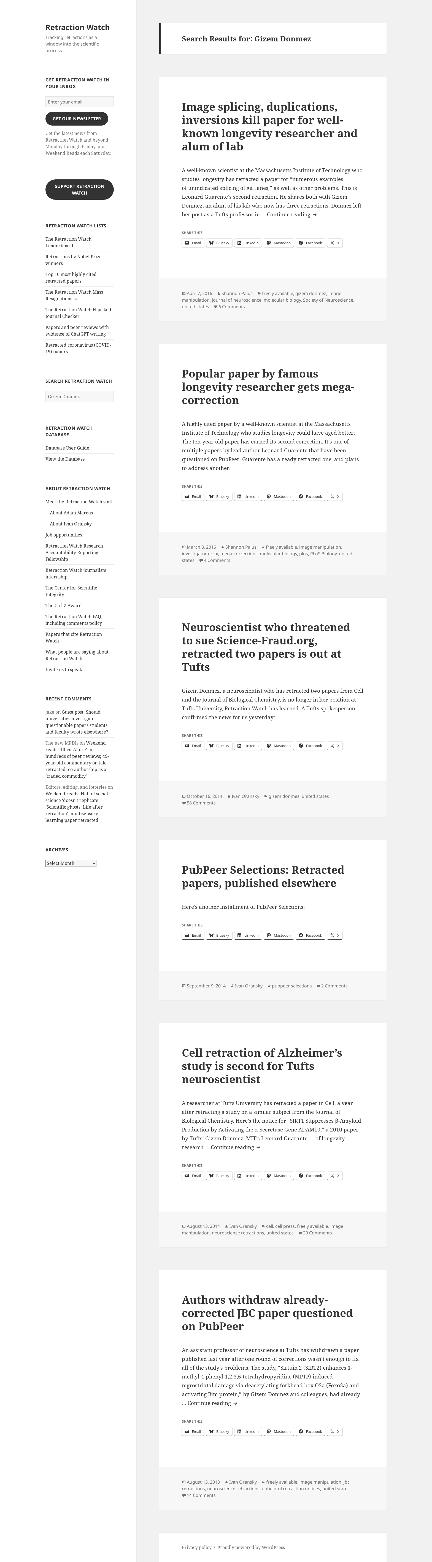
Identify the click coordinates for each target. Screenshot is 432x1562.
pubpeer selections (292, 986)
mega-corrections (239, 554)
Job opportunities (63, 535)
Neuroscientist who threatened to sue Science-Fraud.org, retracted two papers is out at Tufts (266, 647)
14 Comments (201, 1495)
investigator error (200, 554)
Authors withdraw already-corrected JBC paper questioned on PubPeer (267, 1312)
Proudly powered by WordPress (251, 1547)
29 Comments (317, 1233)
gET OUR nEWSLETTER (77, 119)
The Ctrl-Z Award (63, 605)
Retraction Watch (77, 27)
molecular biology (282, 300)
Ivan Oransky (245, 796)
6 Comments (231, 307)
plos (303, 554)
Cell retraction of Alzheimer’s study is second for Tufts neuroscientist (262, 1065)
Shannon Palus (237, 293)
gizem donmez (310, 293)
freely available (277, 293)
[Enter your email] (79, 101)
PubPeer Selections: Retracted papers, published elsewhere (263, 876)
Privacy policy (197, 1547)
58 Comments (201, 803)
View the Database (65, 459)
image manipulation (320, 547)
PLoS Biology (323, 554)
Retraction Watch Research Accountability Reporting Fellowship (74, 552)
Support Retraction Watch (79, 189)
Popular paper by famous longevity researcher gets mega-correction (268, 386)
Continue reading (292, 214)
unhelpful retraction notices (291, 1489)
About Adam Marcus (71, 513)
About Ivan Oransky (71, 524)
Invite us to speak (63, 669)
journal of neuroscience (236, 300)
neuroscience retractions (238, 1233)
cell (269, 1226)
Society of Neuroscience (328, 300)
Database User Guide (67, 448)
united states (195, 307)
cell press (285, 1226)
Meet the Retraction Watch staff (79, 502)
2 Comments (334, 986)
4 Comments (217, 560)
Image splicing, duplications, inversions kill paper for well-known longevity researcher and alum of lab (270, 126)
